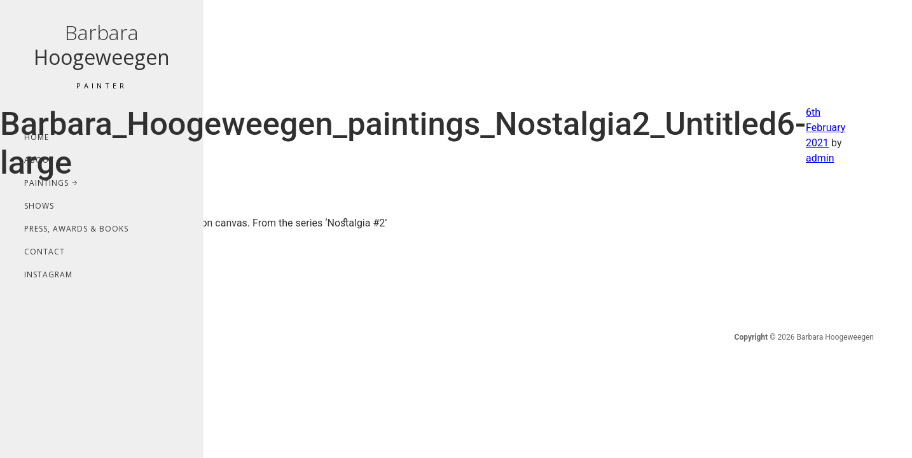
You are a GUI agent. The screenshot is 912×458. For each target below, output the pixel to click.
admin (820, 158)
